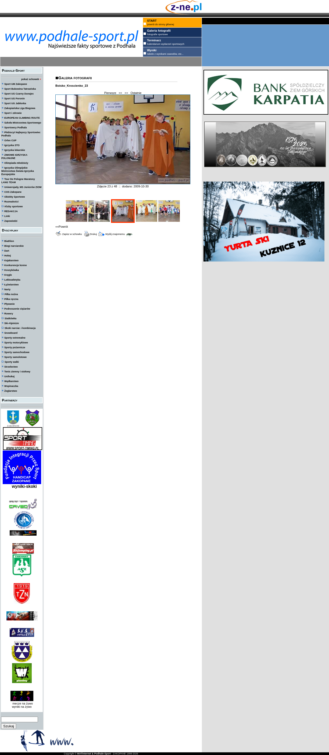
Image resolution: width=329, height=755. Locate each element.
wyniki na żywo (21, 706)
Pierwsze (110, 93)
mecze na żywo (22, 703)
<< (120, 93)
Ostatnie (136, 93)
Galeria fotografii (75, 77)
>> (126, 93)
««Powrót (61, 226)
